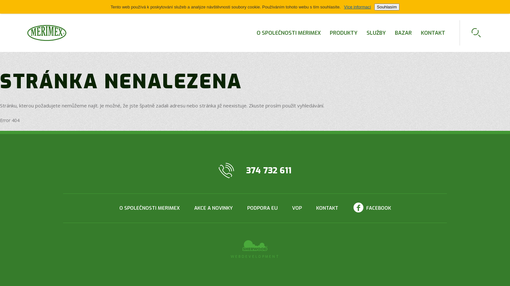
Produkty (343, 33)
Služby (376, 33)
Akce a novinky (213, 208)
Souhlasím (387, 7)
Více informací (357, 7)
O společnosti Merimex (289, 33)
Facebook (378, 208)
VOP (297, 208)
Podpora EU (262, 208)
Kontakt (433, 33)
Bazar (403, 33)
